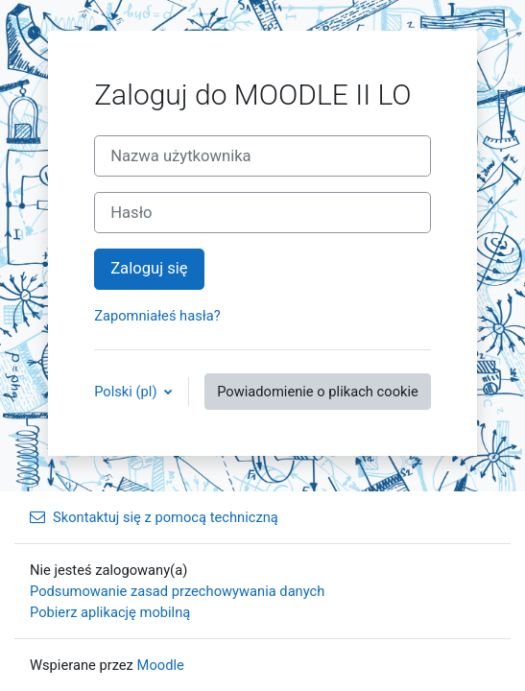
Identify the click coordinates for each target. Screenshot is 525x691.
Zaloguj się (149, 268)
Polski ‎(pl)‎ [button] (127, 391)
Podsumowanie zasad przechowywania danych (177, 591)
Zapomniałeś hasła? (157, 315)
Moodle (160, 665)
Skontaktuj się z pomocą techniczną (154, 517)
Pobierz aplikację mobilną (110, 612)
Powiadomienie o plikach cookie (317, 391)
